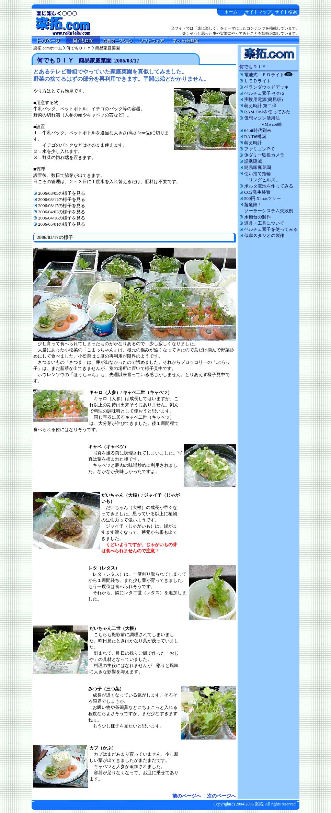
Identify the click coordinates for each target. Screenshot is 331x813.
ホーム (231, 11)
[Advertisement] (268, 347)
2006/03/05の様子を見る (59, 193)
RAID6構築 (252, 136)
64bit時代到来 (255, 130)
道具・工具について (261, 223)
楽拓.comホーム (47, 48)
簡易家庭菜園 (107, 48)
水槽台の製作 (255, 216)
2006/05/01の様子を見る (59, 224)
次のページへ (221, 796)
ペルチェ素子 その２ (262, 93)
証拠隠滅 (250, 161)
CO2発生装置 (255, 192)
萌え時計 (250, 142)
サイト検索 (286, 11)
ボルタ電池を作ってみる (266, 186)
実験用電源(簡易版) (261, 99)
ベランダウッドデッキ (264, 87)
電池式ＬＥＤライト (266, 74)
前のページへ (186, 796)
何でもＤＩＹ (78, 48)
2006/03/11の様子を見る (59, 199)
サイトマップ (258, 11)
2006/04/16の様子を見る (59, 218)
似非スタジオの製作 (261, 235)
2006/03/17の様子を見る (59, 205)
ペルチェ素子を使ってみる (268, 229)
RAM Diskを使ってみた (264, 111)
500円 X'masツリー (260, 198)
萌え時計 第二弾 (257, 105)
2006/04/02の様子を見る (59, 211)
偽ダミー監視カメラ (261, 155)
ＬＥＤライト (255, 80)
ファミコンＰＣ (257, 148)
